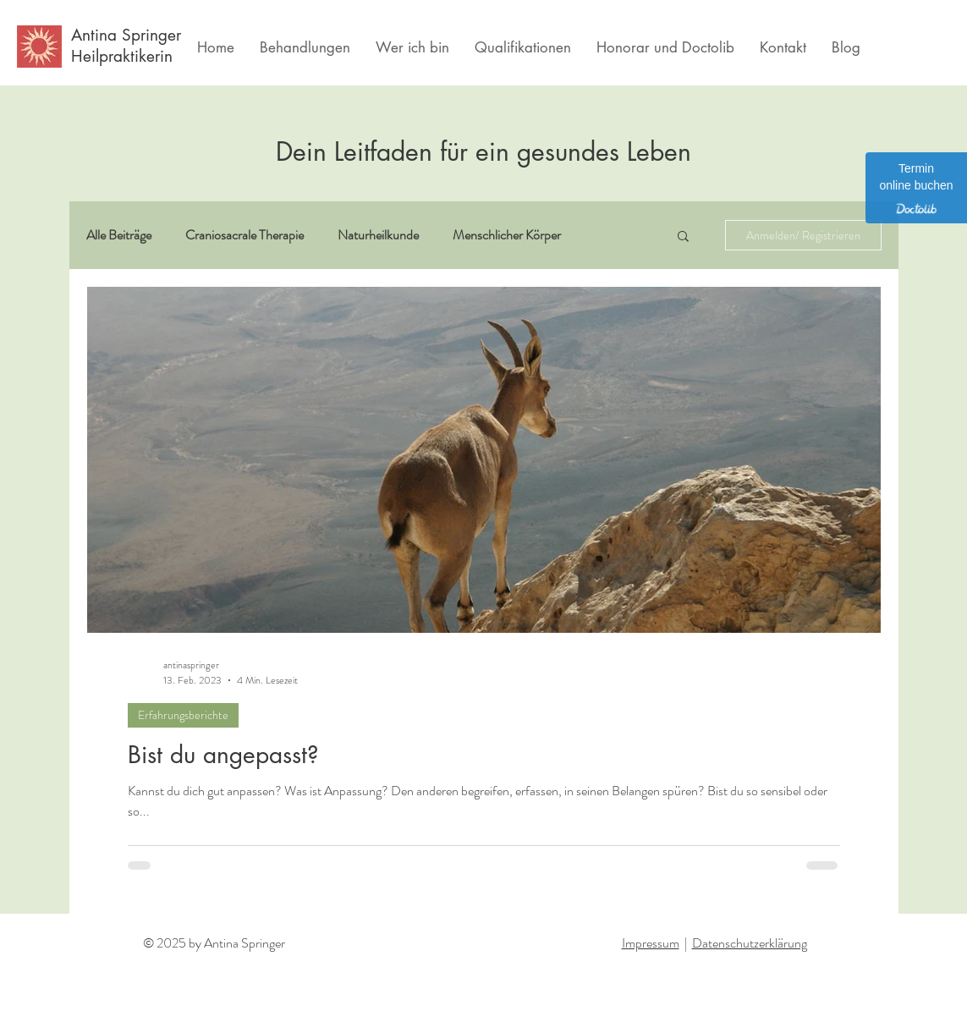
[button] (683, 237)
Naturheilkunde (378, 235)
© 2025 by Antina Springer (214, 943)
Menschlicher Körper (507, 235)
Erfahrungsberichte (183, 714)
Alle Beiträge (118, 235)
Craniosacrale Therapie (244, 235)
